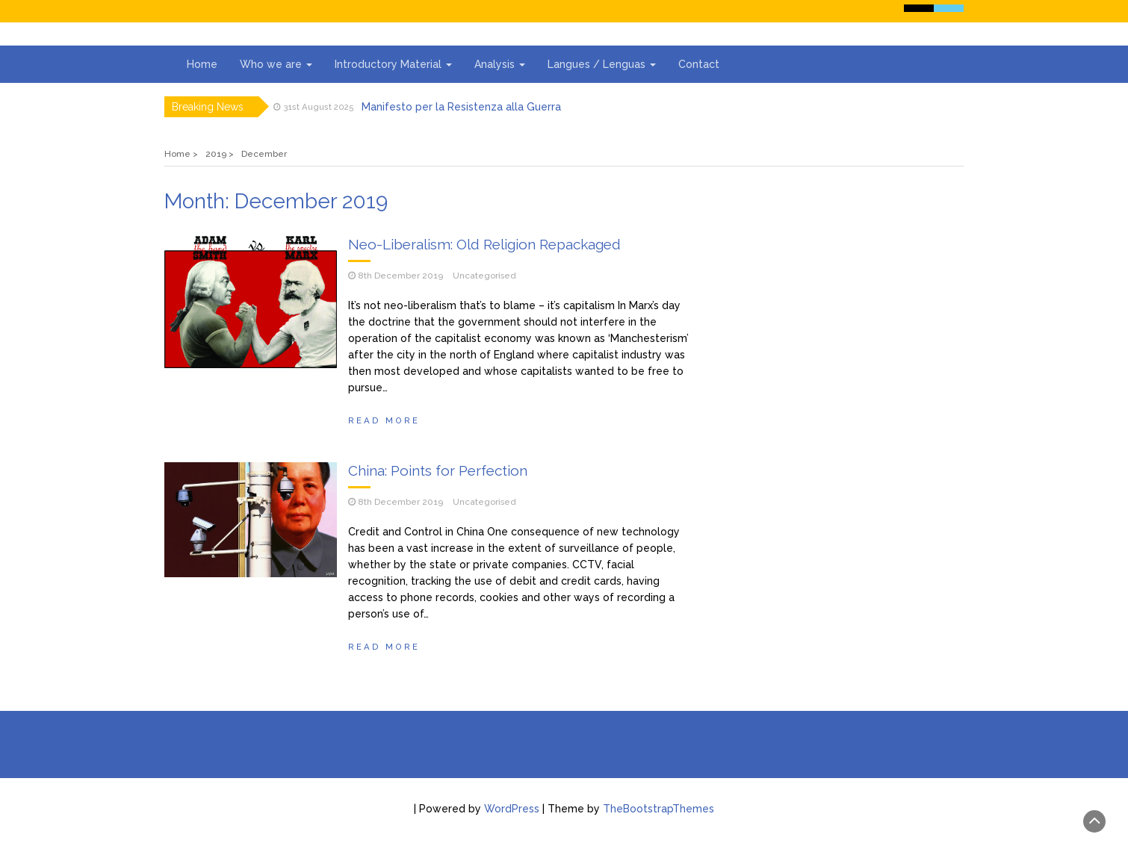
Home (202, 64)
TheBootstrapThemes (658, 809)
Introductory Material (393, 64)
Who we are (276, 64)
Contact (698, 64)
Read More (384, 420)
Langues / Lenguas (602, 64)
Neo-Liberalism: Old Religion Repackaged (484, 244)
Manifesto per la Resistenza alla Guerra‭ (461, 107)
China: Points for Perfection (437, 470)
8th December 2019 (400, 275)
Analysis (499, 64)
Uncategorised (484, 275)
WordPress (511, 809)
